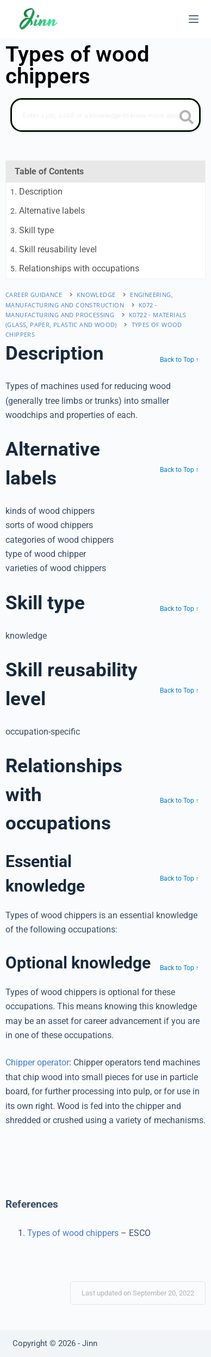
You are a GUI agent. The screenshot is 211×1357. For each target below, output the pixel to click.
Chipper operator (37, 1062)
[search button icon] (186, 118)
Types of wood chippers (73, 1233)
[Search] (105, 115)
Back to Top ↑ (179, 360)
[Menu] (193, 19)
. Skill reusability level (53, 249)
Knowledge (96, 294)
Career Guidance (33, 294)
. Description (36, 191)
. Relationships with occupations (74, 268)
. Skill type (32, 230)
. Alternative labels (47, 210)
